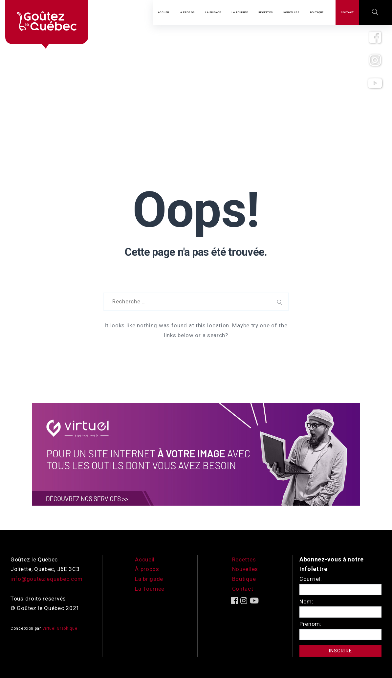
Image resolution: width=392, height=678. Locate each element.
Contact (242, 588)
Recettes (244, 559)
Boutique (244, 579)
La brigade (149, 579)
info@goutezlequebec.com (47, 579)
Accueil (145, 559)
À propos (147, 569)
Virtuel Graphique (59, 628)
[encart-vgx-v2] (196, 453)
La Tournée (149, 588)
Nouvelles (245, 569)
